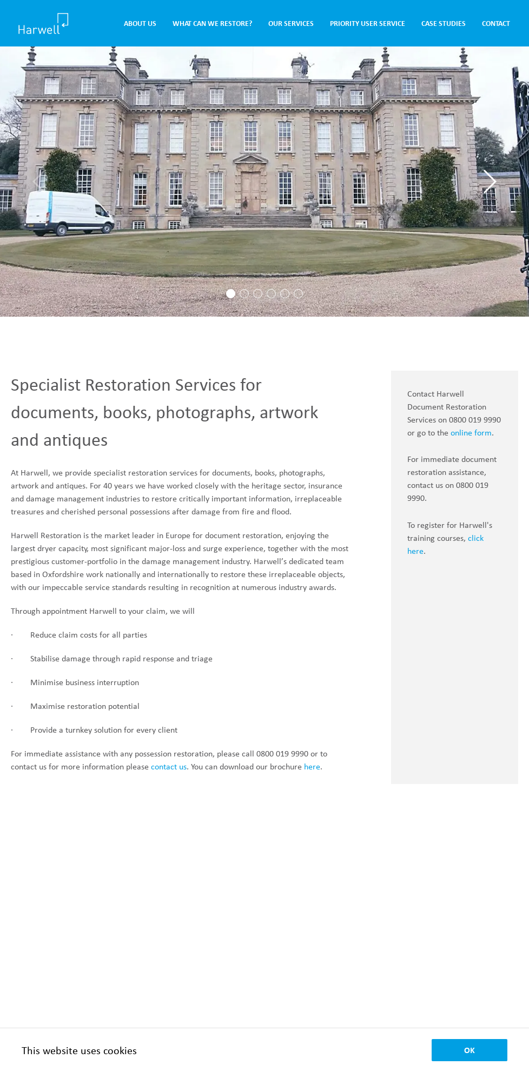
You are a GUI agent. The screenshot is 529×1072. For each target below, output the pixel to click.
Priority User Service (367, 23)
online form (471, 432)
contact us (169, 766)
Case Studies (443, 23)
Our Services (291, 23)
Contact (496, 23)
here (312, 766)
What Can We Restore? (212, 23)
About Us (140, 23)
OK (469, 1050)
